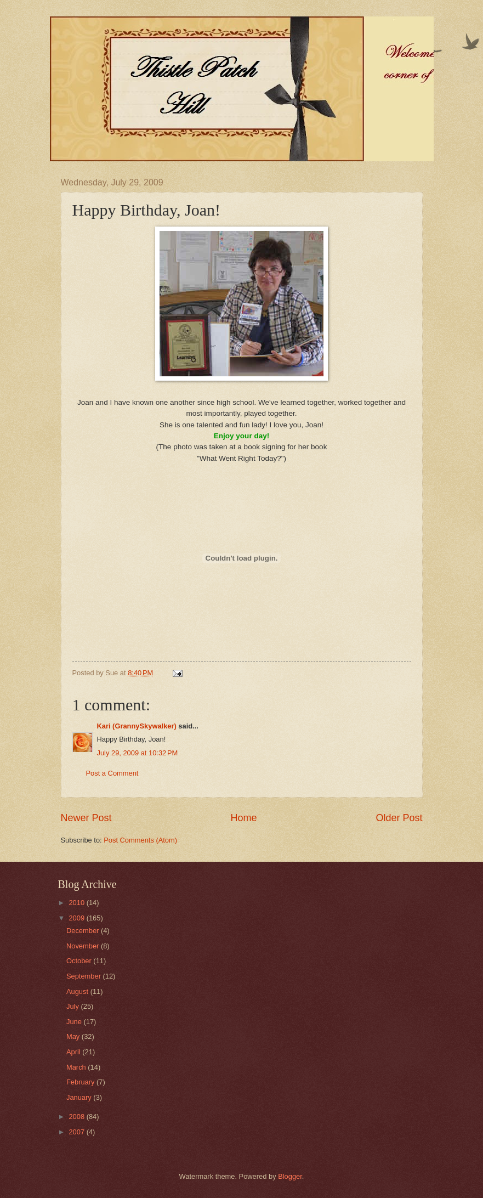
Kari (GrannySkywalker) (137, 726)
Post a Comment (112, 773)
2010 (77, 903)
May (74, 1036)
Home (243, 817)
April (74, 1052)
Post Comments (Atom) (140, 840)
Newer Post (86, 817)
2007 (77, 1132)
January (79, 1097)
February (81, 1082)
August (78, 991)
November (83, 946)
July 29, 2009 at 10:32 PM (137, 753)
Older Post (399, 817)
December (83, 930)
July (73, 1006)
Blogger (290, 1176)
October (79, 961)
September (84, 976)
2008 (77, 1116)
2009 (77, 918)
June (75, 1022)
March (77, 1067)
